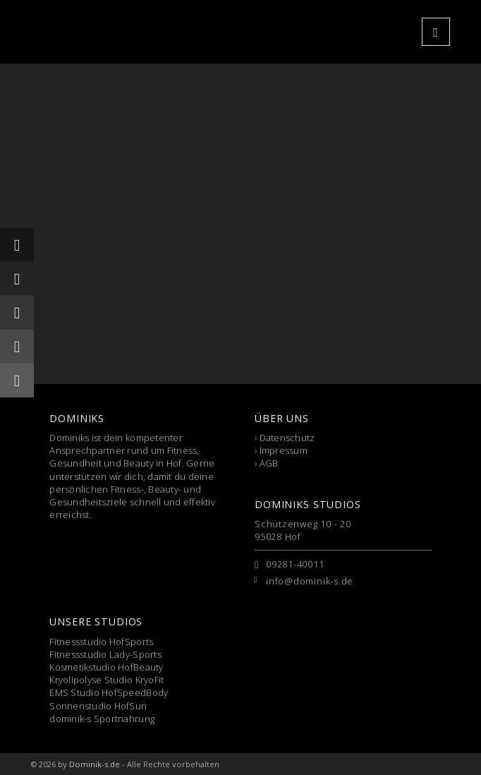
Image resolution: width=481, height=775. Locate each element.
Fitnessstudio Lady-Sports (105, 654)
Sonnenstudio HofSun (98, 705)
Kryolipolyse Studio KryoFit (106, 679)
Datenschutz (287, 437)
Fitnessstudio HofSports (101, 641)
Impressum (284, 450)
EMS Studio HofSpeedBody (108, 692)
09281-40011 (295, 564)
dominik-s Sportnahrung (101, 718)
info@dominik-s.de (309, 581)
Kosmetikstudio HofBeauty (106, 667)
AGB (269, 463)
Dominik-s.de (94, 764)
